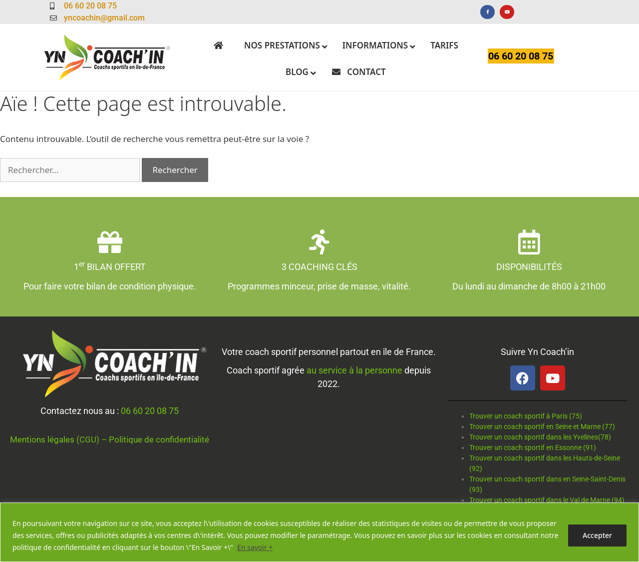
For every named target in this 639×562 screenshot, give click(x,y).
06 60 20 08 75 (150, 411)
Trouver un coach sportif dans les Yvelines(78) (540, 437)
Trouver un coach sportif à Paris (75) (525, 416)
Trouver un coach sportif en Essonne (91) (532, 448)
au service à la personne (354, 370)
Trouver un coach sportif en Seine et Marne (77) (542, 426)
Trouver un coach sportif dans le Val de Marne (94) (547, 500)
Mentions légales (42, 439)
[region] (319, 532)
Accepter (597, 535)
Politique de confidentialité (159, 439)
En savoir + (255, 547)
